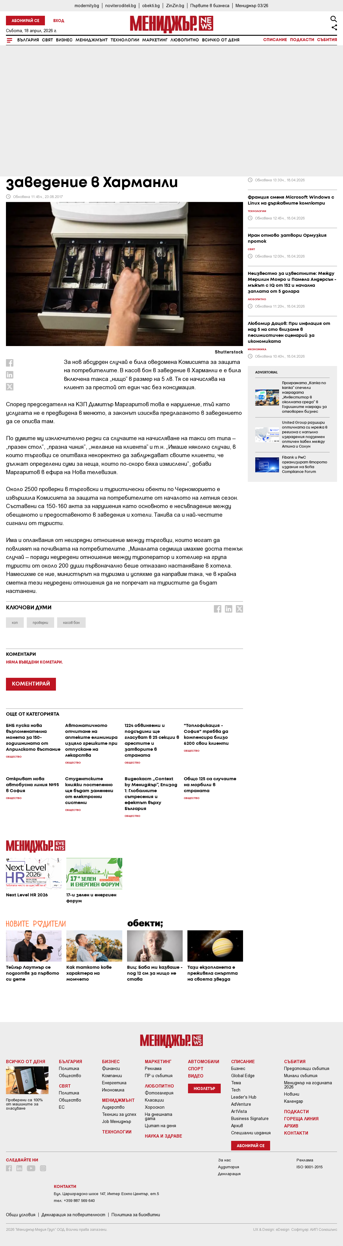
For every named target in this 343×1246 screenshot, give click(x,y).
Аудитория (228, 1167)
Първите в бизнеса (209, 5)
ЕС (62, 1107)
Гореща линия (301, 1118)
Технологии (125, 40)
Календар (293, 1101)
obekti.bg (151, 5)
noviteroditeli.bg (120, 5)
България (28, 40)
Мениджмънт (92, 40)
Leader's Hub (243, 1097)
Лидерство (113, 1107)
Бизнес (64, 40)
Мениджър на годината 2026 (308, 1085)
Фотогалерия (159, 1093)
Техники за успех (119, 1114)
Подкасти (302, 40)
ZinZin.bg (175, 5)
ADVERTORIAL (266, 372)
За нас (224, 1160)
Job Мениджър (116, 1121)
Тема (236, 1083)
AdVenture (241, 1104)
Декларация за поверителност (73, 1215)
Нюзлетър (204, 1089)
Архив (237, 1126)
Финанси (111, 1068)
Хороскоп (155, 1107)
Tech (235, 1090)
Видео (195, 1076)
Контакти (296, 1133)
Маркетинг (154, 40)
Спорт (195, 1068)
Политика (69, 1068)
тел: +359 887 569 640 (74, 1201)
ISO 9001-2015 (309, 1167)
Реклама (153, 1068)
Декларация (229, 1174)
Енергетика (114, 1083)
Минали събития (300, 1076)
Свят (47, 40)
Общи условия (20, 1215)
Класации (154, 1100)
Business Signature (250, 1118)
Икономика (113, 1090)
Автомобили (203, 1061)
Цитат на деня (160, 1126)
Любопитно (184, 40)
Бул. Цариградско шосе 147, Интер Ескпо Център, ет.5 (106, 1194)
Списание (275, 40)
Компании (112, 1076)
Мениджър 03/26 (252, 5)
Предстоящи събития (306, 1068)
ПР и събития (159, 1076)
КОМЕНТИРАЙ (31, 684)
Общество (70, 1076)
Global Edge (243, 1076)
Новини (291, 1094)
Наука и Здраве (163, 1136)
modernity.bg (87, 5)
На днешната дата (158, 1116)
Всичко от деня (220, 40)
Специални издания (251, 1133)
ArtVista (239, 1111)
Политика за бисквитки (136, 1215)
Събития (327, 40)
